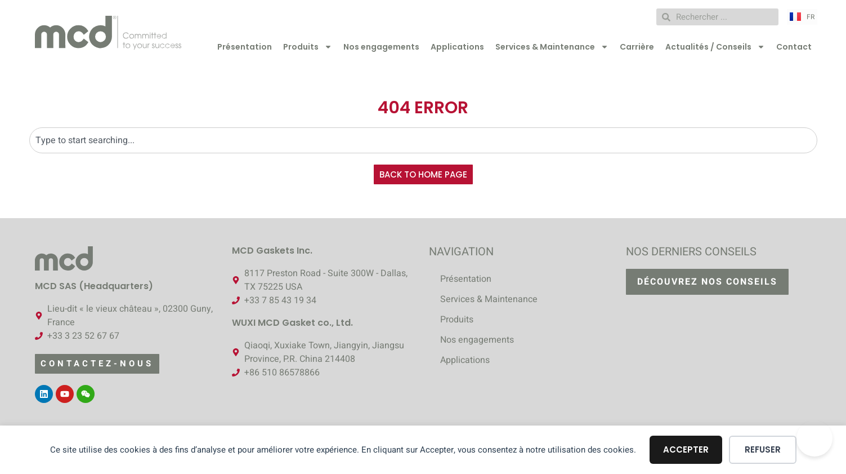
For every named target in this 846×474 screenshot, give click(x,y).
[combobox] (423, 140)
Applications (457, 46)
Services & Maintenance (551, 46)
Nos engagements (381, 46)
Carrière (637, 46)
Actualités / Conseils (715, 46)
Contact (794, 46)
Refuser (763, 449)
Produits (307, 46)
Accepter (686, 449)
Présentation (244, 46)
